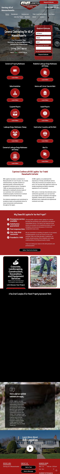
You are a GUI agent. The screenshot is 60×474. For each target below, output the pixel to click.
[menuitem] (7, 14)
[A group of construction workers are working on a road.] (17, 337)
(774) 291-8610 (51, 7)
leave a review (20, 420)
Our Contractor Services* (42, 45)
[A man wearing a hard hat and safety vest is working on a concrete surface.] (26, 310)
